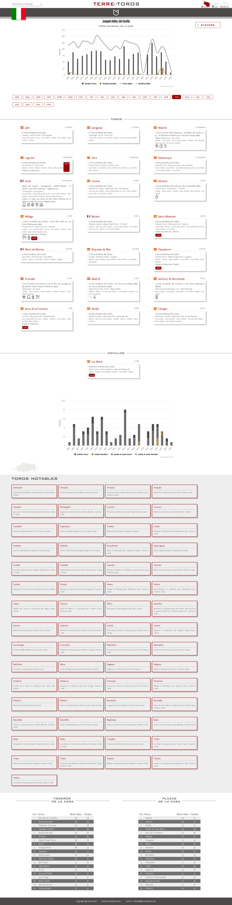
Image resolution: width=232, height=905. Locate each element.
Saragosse (97, 127)
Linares (96, 181)
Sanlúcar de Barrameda (171, 279)
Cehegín (162, 308)
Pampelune (164, 249)
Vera (94, 158)
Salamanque (165, 158)
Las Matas (97, 361)
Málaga (29, 216)
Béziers (96, 216)
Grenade (30, 279)
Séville (95, 308)
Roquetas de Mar (101, 249)
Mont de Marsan (34, 249)
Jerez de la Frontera (36, 308)
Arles (28, 181)
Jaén (27, 127)
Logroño (29, 158)
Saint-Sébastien (167, 216)
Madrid (162, 127)
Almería (162, 181)
